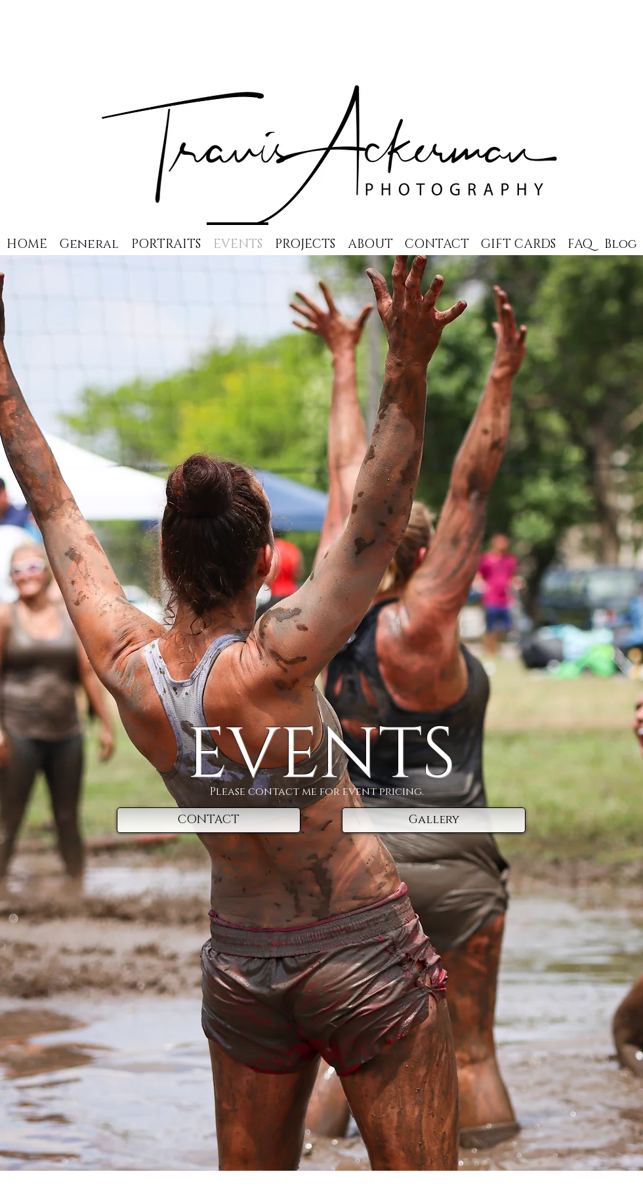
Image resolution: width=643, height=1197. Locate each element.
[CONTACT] (209, 820)
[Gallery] (434, 820)
